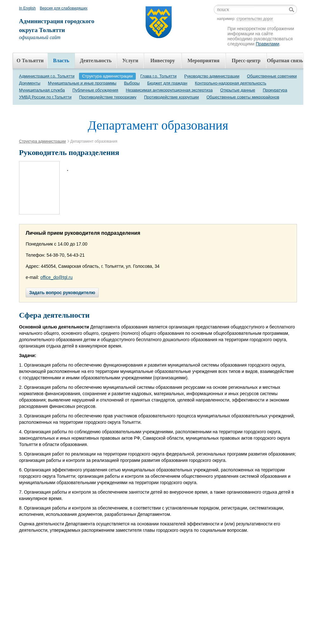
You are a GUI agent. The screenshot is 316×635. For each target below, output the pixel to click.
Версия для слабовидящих (64, 8)
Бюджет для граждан (167, 83)
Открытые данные (237, 90)
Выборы (132, 83)
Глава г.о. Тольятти (158, 76)
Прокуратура (275, 90)
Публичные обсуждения (95, 90)
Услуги (130, 60)
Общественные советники (272, 76)
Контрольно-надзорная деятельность (230, 83)
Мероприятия (204, 60)
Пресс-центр (246, 60)
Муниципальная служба (42, 90)
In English (27, 8)
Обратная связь (285, 60)
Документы (29, 83)
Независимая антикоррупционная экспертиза (169, 90)
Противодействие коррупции (171, 97)
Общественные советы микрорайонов (243, 97)
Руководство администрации (212, 76)
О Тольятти (29, 60)
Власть (61, 60)
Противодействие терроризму (107, 97)
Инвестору (162, 60)
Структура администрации (107, 76)
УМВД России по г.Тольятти (45, 97)
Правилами (267, 43)
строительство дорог (254, 19)
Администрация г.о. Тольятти (47, 76)
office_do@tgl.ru (56, 277)
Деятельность (96, 60)
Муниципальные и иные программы (82, 83)
